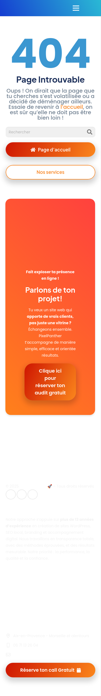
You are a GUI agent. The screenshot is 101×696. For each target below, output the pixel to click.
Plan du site (16, 598)
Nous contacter (20, 613)
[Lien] (11, 8)
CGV (10, 591)
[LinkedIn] (22, 494)
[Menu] (76, 8)
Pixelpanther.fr (33, 486)
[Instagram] (32, 494)
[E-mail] (11, 494)
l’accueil (71, 107)
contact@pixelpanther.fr (36, 654)
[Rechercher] (50, 132)
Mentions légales (21, 584)
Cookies (13, 606)
